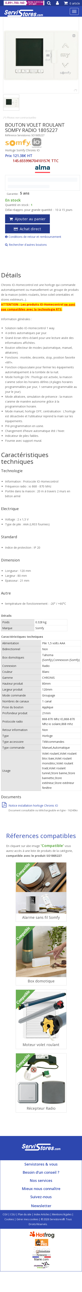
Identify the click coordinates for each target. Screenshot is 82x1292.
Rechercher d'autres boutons (26, 245)
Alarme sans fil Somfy (41, 917)
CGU (12, 1214)
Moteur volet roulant (41, 1044)
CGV (5, 1214)
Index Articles (41, 1214)
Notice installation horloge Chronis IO (30, 805)
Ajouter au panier (27, 218)
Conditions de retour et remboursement (33, 237)
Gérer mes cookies (27, 1219)
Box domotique (41, 981)
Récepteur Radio (41, 1108)
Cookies (9, 1219)
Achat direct (27, 228)
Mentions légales (61, 1214)
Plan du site (24, 1214)
